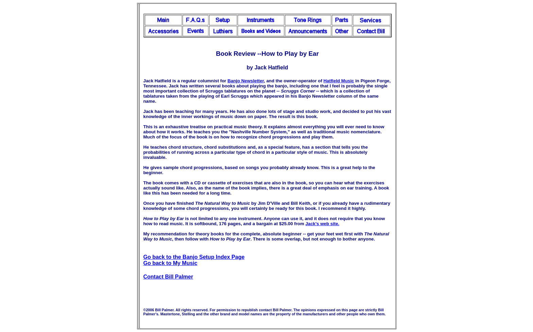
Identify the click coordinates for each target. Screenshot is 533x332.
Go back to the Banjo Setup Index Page (194, 257)
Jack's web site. (322, 223)
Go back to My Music (170, 263)
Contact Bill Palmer (168, 277)
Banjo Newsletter (245, 80)
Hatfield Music (339, 80)
